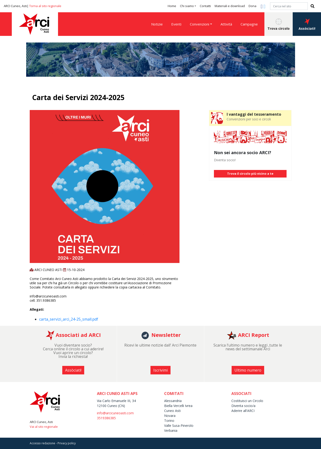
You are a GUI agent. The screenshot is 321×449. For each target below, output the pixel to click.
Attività (226, 24)
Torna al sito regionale (45, 6)
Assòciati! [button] (307, 24)
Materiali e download (230, 6)
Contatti (205, 6)
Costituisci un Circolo (247, 400)
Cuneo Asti (172, 410)
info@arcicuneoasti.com (115, 413)
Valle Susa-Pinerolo (178, 425)
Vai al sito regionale (44, 426)
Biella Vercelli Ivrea (178, 405)
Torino (169, 420)
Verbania (170, 430)
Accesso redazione (42, 443)
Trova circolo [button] (278, 24)
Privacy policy (67, 443)
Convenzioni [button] (199, 24)
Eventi (176, 24)
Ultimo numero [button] (247, 370)
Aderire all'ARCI (242, 410)
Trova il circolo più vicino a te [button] (250, 173)
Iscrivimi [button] (160, 370)
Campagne (249, 24)
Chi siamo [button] (187, 6)
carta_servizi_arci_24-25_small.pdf (68, 319)
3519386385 (106, 418)
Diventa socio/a (243, 405)
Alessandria (173, 400)
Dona (252, 6)
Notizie (157, 24)
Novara (169, 415)
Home (172, 6)
